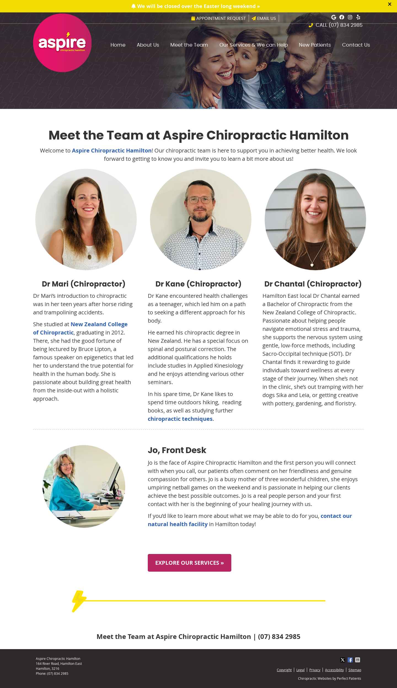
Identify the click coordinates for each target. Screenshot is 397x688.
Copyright (284, 670)
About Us (148, 45)
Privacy (314, 670)
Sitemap (354, 670)
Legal (300, 670)
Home (118, 45)
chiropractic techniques (180, 418)
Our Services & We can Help (253, 45)
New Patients (315, 45)
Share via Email (358, 659)
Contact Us (356, 45)
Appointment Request (218, 18)
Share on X (343, 659)
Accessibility (334, 670)
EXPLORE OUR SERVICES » (189, 562)
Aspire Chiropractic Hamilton (112, 150)
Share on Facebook (351, 659)
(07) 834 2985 (346, 25)
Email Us (264, 18)
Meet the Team (189, 45)
